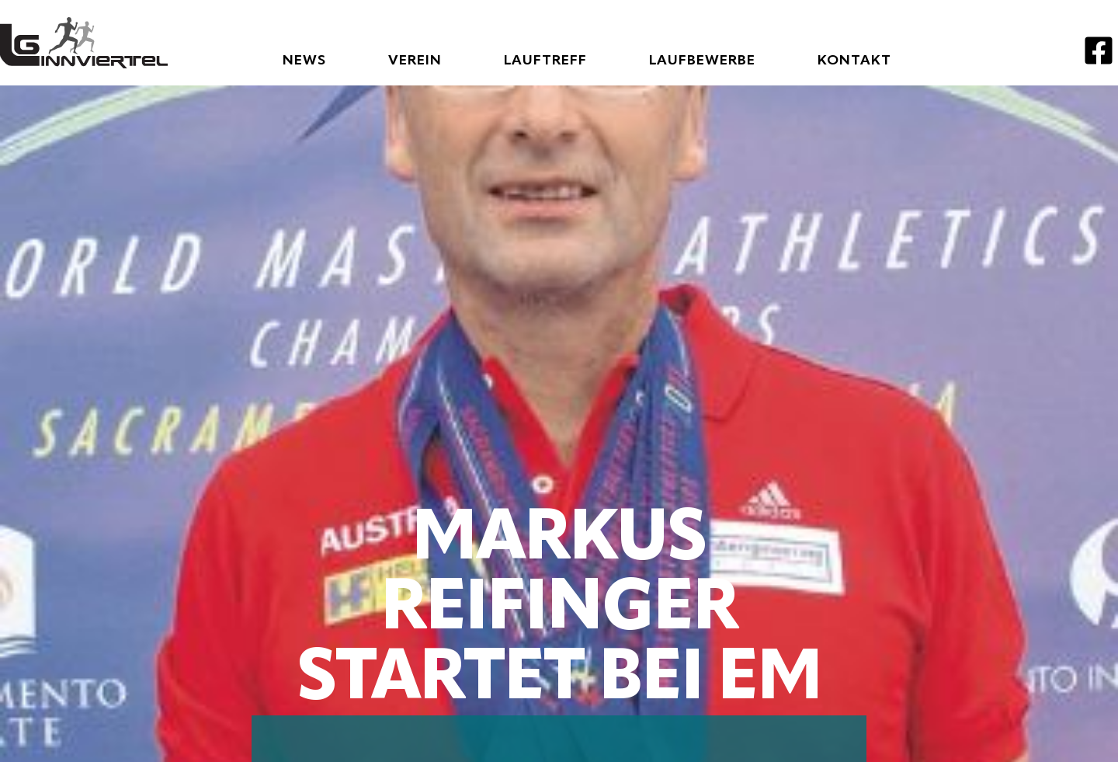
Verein (415, 61)
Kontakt (854, 61)
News (304, 61)
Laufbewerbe (702, 61)
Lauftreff (545, 61)
